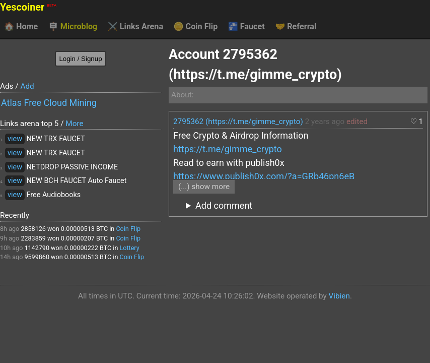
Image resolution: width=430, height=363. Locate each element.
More (74, 123)
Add (27, 86)
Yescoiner (28, 7)
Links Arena (135, 27)
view (15, 139)
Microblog (73, 27)
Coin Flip (196, 27)
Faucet (246, 27)
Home (21, 27)
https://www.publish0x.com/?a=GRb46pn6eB (263, 176)
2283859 (33, 238)
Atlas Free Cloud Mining (49, 102)
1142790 (36, 248)
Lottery (129, 248)
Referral (295, 27)
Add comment (223, 205)
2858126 (33, 228)
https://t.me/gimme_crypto (227, 149)
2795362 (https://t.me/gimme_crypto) (238, 121)
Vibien (339, 295)
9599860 (36, 257)
